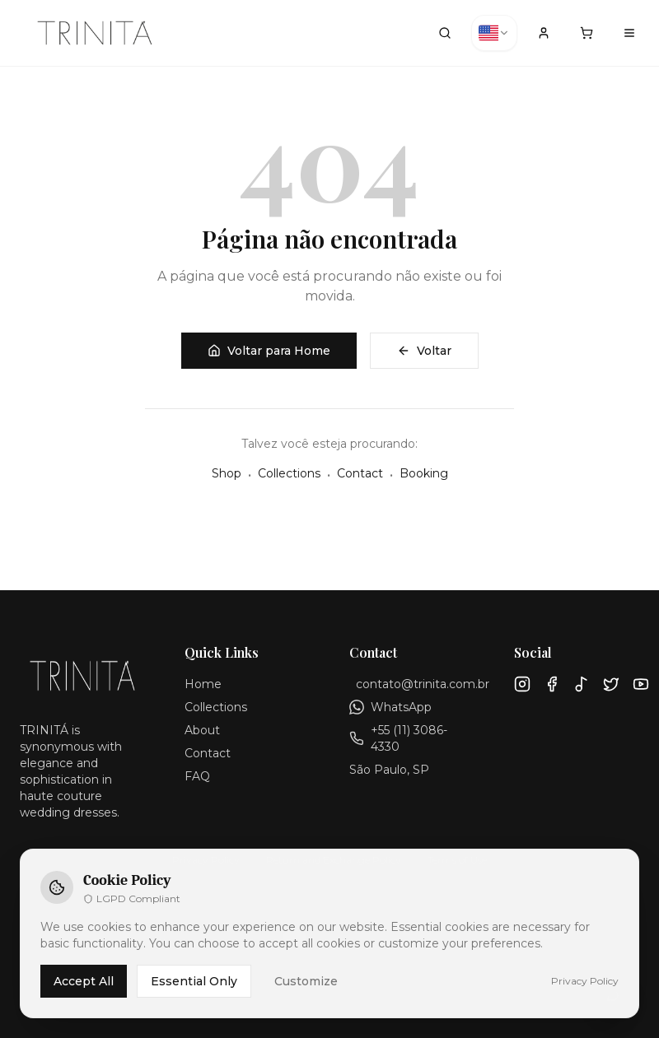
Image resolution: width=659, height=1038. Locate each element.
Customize (306, 981)
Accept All (84, 981)
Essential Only (194, 981)
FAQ (197, 776)
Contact (360, 473)
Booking (424, 473)
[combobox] (494, 33)
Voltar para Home (269, 350)
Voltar (424, 350)
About (202, 730)
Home (203, 684)
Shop (226, 473)
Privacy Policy (585, 981)
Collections (289, 473)
